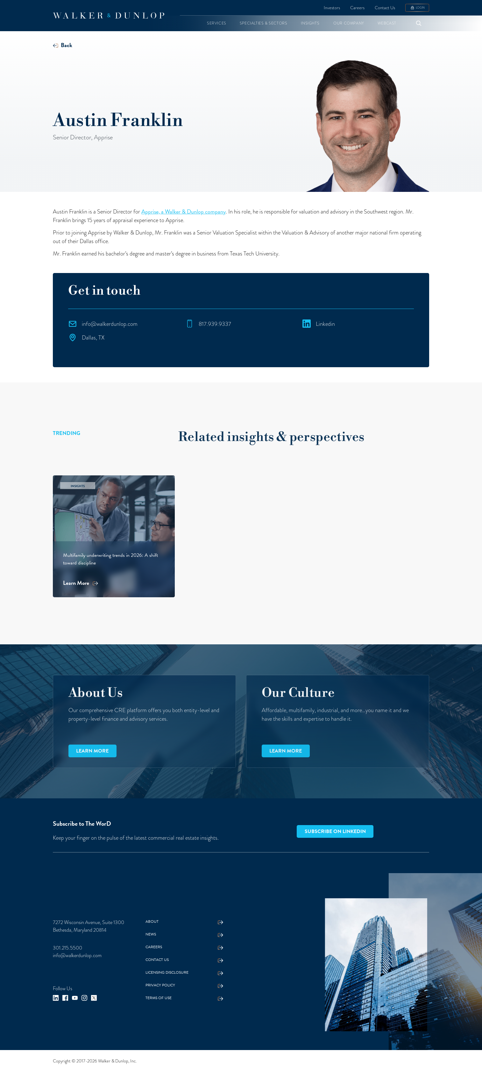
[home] (108, 15)
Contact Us (385, 8)
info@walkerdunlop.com (77, 955)
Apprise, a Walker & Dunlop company (183, 211)
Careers (357, 8)
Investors (332, 8)
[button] (216, 23)
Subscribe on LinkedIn (335, 831)
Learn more (92, 751)
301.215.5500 (67, 947)
